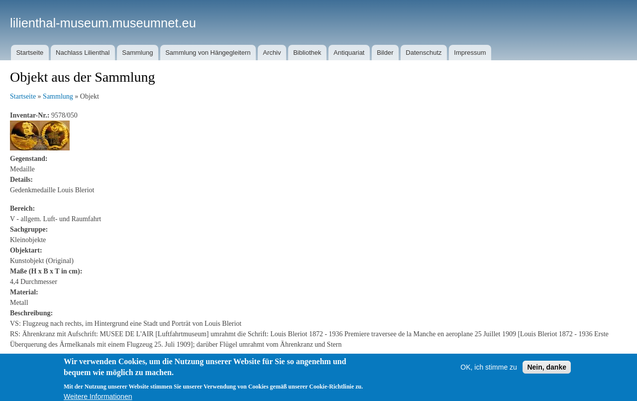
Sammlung (137, 52)
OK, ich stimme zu (488, 373)
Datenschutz (423, 52)
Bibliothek (307, 52)
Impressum (470, 52)
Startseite (29, 52)
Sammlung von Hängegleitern (207, 52)
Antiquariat (348, 52)
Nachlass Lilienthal (82, 52)
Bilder (385, 52)
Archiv (272, 52)
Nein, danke (546, 373)
